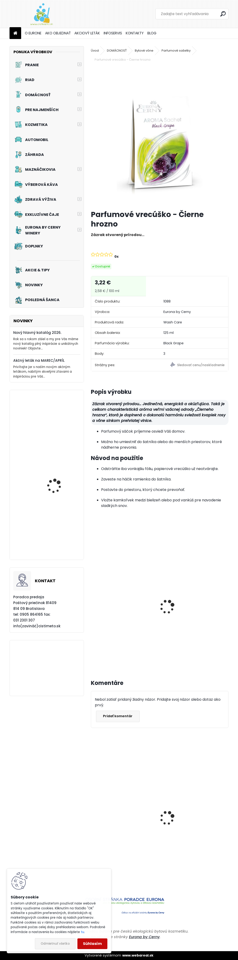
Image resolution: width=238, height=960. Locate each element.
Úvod (95, 50)
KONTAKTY (135, 33)
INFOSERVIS (113, 33)
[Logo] (41, 14)
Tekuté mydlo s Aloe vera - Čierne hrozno (118, 616)
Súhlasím (92, 943)
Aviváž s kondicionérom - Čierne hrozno (194, 616)
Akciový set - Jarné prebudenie (56, 432)
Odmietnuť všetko (55, 943)
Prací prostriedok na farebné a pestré (122, 856)
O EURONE (33, 33)
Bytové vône (144, 50)
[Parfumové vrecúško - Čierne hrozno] (159, 136)
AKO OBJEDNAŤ (58, 33)
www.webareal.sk (137, 955)
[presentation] (93, 601)
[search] (223, 13)
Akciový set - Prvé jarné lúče (59, 537)
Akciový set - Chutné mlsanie (57, 480)
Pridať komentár (120, 716)
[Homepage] (15, 33)
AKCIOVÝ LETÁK (87, 33)
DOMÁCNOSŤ (117, 50)
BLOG (151, 33)
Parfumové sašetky (176, 50)
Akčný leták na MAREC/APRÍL (39, 360)
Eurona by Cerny (144, 937)
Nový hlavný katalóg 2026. (37, 332)
